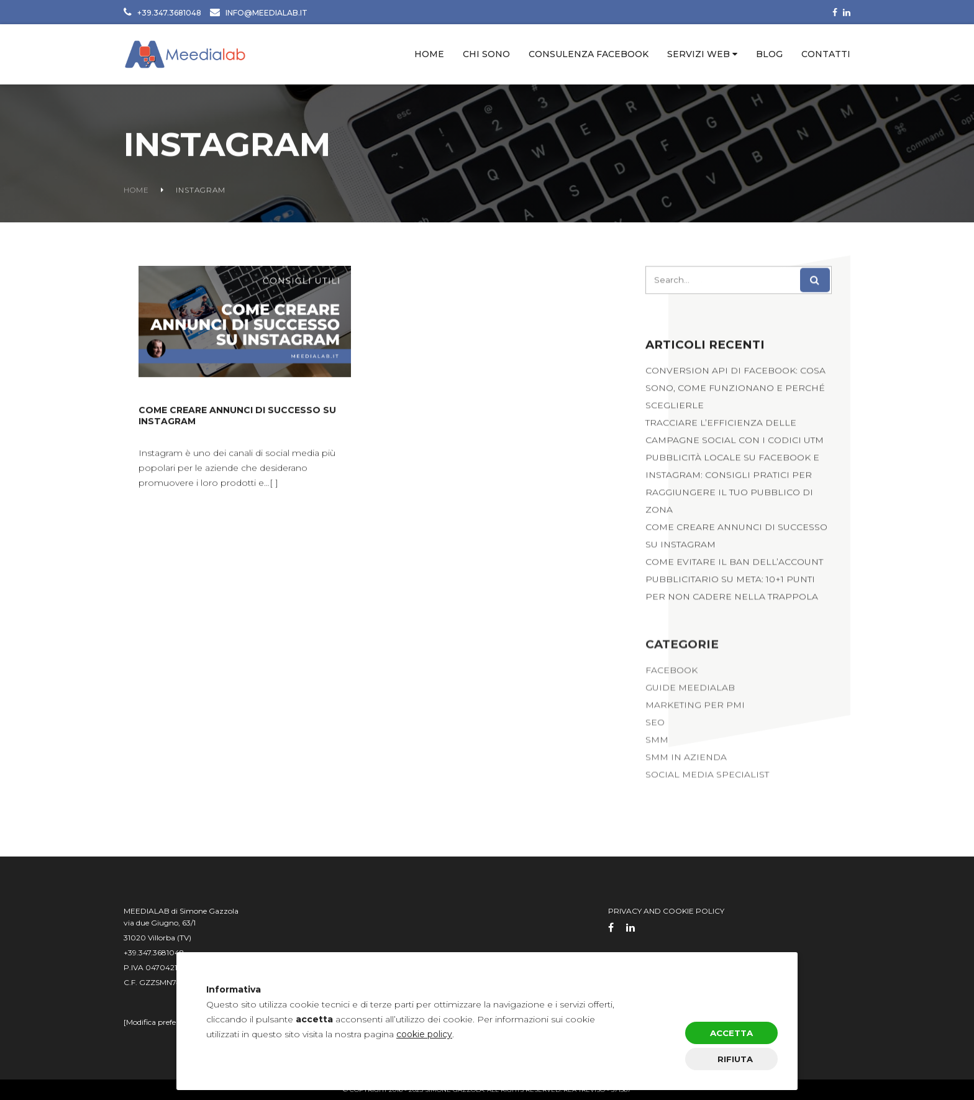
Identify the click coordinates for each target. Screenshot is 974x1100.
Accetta (731, 1033)
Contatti (825, 54)
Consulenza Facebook (589, 54)
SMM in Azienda (686, 762)
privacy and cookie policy (666, 911)
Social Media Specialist (707, 779)
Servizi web (698, 54)
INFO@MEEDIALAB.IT (266, 12)
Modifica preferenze (161, 1022)
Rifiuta (735, 1059)
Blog (769, 54)
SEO (655, 727)
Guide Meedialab (690, 692)
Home (429, 54)
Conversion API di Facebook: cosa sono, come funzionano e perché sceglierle (735, 391)
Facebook (671, 675)
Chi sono (486, 54)
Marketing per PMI (695, 710)
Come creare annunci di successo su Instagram (237, 417)
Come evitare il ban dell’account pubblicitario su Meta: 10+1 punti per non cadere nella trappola (734, 582)
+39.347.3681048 (169, 12)
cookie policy (424, 1034)
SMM (656, 744)
